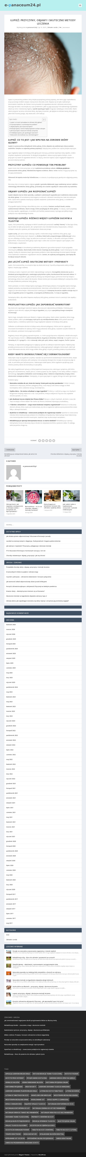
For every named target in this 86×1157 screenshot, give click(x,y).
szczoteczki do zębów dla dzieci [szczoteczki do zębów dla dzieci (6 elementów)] (42, 1125)
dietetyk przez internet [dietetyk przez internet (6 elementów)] (14, 1078)
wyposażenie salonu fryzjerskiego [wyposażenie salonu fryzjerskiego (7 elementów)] (40, 1138)
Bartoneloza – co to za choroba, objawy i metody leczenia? (33, 508)
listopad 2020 (10, 846)
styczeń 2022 (10, 779)
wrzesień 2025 (11, 653)
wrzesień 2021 (11, 798)
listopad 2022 (10, 730)
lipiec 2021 (9, 808)
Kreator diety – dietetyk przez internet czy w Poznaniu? (25, 591)
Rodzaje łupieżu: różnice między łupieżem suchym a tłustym (27, 128)
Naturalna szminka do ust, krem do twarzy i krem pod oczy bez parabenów (36, 383)
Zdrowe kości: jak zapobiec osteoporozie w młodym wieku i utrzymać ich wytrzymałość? (14, 507)
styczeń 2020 (10, 889)
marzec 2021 (10, 827)
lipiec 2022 (9, 750)
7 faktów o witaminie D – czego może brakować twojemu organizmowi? (35, 405)
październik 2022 (12, 735)
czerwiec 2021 (11, 812)
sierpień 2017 (10, 909)
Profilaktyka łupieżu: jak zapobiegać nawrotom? (24, 133)
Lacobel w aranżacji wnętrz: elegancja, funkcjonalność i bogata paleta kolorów (33, 541)
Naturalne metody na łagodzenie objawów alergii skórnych (33, 980)
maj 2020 (9, 875)
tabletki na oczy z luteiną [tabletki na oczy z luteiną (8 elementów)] (66, 1130)
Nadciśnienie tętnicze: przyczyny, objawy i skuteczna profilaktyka (27, 1030)
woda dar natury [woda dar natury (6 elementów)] (30, 1134)
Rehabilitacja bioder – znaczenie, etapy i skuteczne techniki (24, 1025)
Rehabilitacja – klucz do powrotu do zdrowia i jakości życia (24, 1054)
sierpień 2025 (10, 658)
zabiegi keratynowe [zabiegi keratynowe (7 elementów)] (63, 1138)
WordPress (42, 1155)
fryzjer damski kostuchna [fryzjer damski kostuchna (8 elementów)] (37, 1078)
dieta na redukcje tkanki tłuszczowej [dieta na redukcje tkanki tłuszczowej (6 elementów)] (47, 1074)
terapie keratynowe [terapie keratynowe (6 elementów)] (13, 1134)
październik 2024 (12, 687)
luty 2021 (9, 832)
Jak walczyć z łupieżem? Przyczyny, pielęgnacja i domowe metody (28, 546)
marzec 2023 (10, 711)
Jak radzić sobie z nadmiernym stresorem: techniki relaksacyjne (70, 507)
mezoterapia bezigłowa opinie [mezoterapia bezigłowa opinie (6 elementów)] (16, 1100)
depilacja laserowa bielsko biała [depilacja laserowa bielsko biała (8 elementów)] (17, 1074)
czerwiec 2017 (11, 918)
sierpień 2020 (10, 860)
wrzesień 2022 (11, 740)
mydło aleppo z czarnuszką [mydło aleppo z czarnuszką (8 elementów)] (57, 1100)
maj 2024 (9, 692)
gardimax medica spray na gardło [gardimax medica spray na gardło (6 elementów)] (62, 1078)
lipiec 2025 (9, 663)
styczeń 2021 (10, 836)
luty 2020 (9, 885)
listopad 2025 (10, 644)
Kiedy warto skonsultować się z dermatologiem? (24, 135)
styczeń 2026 (10, 634)
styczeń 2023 (10, 721)
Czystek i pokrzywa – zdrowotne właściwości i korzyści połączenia (28, 577)
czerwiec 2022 (11, 755)
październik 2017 (12, 899)
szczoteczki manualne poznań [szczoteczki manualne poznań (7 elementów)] (17, 1130)
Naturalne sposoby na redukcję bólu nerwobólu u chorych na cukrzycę (37, 972)
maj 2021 (9, 817)
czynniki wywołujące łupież (40, 109)
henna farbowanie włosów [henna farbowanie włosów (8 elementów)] (32, 1082)
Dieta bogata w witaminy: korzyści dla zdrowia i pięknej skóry (52, 506)
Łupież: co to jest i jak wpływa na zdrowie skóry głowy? (26, 122)
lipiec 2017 (9, 913)
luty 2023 (9, 716)
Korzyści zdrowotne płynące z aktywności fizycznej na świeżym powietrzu (31, 586)
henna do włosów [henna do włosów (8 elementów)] (12, 1082)
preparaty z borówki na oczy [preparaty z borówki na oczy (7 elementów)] (43, 1117)
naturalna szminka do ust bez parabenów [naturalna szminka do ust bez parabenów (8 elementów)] (49, 1108)
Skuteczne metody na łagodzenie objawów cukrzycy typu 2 (26, 596)
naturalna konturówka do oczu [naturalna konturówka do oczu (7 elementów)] (60, 1104)
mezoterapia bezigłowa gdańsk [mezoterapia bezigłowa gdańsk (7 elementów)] (66, 1095)
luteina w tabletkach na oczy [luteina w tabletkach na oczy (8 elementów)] (16, 1095)
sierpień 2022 (10, 745)
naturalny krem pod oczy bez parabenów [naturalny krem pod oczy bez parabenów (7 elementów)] (57, 1112)
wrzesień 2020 (11, 856)
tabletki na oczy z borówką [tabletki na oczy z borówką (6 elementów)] (42, 1130)
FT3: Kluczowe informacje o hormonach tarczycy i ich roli (25, 551)
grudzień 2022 (11, 726)
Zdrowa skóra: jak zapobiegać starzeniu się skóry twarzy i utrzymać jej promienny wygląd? (37, 601)
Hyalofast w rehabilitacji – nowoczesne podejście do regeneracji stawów (35, 413)
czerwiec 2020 (11, 870)
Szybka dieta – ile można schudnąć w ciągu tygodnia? (28, 391)
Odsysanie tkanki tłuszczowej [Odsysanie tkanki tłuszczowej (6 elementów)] (17, 1117)
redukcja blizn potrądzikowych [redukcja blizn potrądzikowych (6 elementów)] (17, 1121)
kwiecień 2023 (11, 706)
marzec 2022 (10, 769)
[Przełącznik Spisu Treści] (43, 119)
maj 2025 (9, 673)
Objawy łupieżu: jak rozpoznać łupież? (21, 126)
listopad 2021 (10, 788)
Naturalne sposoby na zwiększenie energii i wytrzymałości (24, 1044)
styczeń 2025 (10, 682)
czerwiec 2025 (11, 668)
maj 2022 (9, 759)
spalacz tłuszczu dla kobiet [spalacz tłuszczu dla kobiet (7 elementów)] (16, 1125)
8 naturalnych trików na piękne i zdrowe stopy (22, 572)
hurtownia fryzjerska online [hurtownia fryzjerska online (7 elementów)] (57, 1082)
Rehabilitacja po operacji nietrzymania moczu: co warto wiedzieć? (33, 421)
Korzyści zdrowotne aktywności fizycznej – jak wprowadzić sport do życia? (38, 1001)
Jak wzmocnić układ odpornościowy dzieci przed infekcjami (26, 582)
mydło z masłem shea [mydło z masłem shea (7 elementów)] (13, 1104)
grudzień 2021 (11, 783)
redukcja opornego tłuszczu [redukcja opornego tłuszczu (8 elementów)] (43, 1121)
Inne (7, 935)
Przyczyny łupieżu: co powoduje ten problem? (23, 124)
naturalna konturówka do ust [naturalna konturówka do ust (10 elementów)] (17, 1108)
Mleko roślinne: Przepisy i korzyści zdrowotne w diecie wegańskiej (26, 1035)
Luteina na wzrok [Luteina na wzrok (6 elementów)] (72, 1091)
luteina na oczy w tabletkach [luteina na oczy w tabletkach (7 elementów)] (51, 1091)
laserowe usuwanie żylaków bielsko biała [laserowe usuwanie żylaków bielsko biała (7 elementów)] (21, 1091)
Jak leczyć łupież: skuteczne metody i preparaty (24, 131)
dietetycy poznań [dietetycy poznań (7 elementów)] (71, 1074)
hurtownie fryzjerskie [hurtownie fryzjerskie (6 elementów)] (14, 1087)
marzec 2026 (10, 629)
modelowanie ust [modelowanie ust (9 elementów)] (38, 1100)
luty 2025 (9, 677)
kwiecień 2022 (11, 764)
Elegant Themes (24, 1155)
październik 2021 (12, 793)
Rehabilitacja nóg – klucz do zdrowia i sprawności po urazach (34, 957)
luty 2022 (9, 774)
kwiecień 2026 (11, 625)
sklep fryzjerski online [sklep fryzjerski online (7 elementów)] (66, 1121)
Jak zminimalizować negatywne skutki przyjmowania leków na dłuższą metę (30, 1020)
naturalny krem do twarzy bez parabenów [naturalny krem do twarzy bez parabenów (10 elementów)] (21, 1112)
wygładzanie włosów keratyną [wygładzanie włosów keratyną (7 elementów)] (52, 1134)
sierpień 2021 (10, 803)
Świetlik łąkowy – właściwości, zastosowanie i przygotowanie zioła (35, 964)
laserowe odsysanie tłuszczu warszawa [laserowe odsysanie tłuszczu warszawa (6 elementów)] (54, 1087)
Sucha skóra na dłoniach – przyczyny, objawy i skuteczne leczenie (35, 986)
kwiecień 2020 (11, 880)
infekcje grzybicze (62, 168)
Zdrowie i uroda (52, 27)
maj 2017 (9, 923)
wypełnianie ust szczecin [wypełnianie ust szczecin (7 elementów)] (15, 1138)
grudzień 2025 (11, 639)
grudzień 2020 (11, 841)
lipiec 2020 (9, 865)
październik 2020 (12, 851)
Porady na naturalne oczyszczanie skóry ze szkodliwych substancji (27, 1040)
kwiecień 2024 (11, 697)
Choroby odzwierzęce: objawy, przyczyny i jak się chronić (25, 555)
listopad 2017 (10, 894)
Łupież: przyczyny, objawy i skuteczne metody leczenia (31, 993)
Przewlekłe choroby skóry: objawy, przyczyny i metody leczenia (27, 567)
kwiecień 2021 (11, 822)
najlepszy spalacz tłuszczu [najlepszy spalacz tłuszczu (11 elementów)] (34, 1104)
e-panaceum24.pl (31, 27)
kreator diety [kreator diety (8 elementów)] (30, 1087)
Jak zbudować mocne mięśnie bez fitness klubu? (27, 399)
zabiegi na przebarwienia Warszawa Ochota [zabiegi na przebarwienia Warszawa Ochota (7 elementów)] (22, 1143)
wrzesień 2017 (11, 904)
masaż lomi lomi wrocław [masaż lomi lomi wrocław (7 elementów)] (41, 1095)
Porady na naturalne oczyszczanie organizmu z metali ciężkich (34, 951)
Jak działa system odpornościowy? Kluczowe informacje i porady (28, 536)
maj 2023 (9, 702)
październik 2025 (12, 649)
